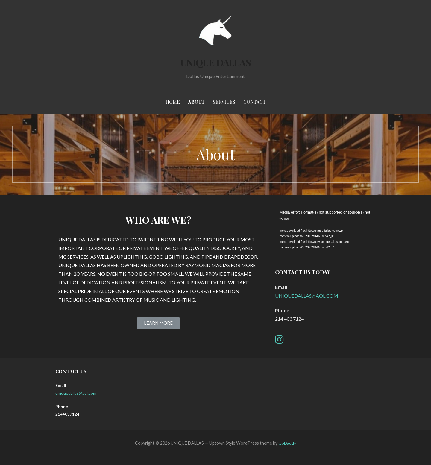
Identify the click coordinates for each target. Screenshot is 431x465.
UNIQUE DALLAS (215, 62)
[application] (325, 233)
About (196, 102)
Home (173, 102)
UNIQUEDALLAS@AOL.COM (306, 295)
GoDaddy (287, 443)
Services (224, 102)
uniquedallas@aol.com (75, 393)
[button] (158, 323)
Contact (254, 102)
